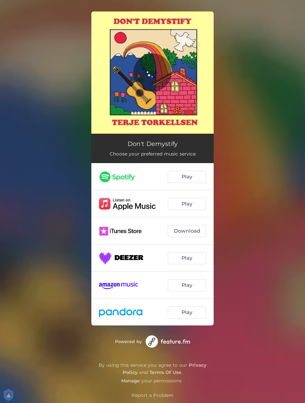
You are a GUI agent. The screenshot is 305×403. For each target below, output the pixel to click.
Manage (130, 381)
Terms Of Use (165, 372)
